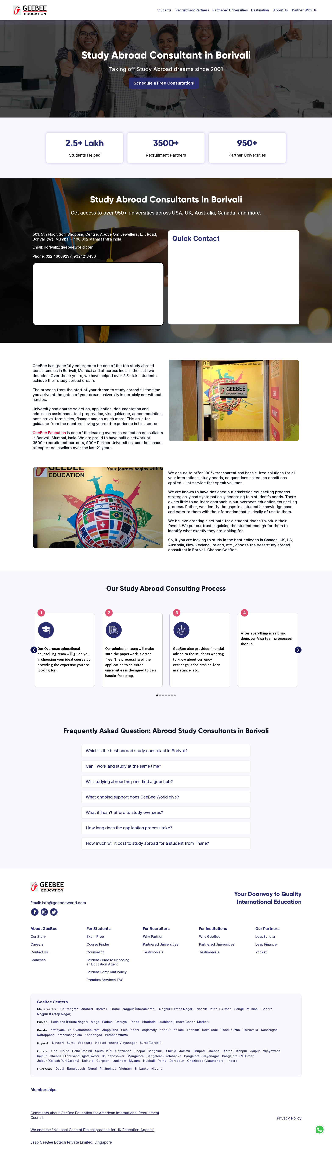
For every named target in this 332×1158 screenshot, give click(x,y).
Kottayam (58, 1029)
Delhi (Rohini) (82, 1051)
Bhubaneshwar (113, 1056)
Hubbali (149, 1060)
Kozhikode (210, 1029)
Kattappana (46, 1035)
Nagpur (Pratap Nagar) (176, 1009)
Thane (115, 1009)
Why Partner (153, 936)
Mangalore (135, 1056)
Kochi (135, 1029)
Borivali (101, 1009)
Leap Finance (266, 944)
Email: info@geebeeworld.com (58, 903)
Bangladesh (76, 1068)
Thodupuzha (230, 1029)
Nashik (201, 1009)
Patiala (107, 1021)
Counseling (96, 952)
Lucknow (119, 1060)
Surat (71, 1042)
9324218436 (84, 256)
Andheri (87, 1009)
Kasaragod (269, 1029)
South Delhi (103, 1051)
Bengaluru (155, 1051)
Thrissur (193, 1029)
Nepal (92, 1068)
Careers (36, 944)
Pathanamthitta (116, 1035)
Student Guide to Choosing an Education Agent (108, 962)
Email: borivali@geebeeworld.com (63, 247)
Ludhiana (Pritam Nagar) (69, 1021)
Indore (232, 1060)
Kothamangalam (70, 1035)
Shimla (171, 1051)
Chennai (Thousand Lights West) (74, 1056)
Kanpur (241, 1051)
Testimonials (153, 952)
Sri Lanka (141, 1068)
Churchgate (69, 1009)
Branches (38, 960)
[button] (164, 10)
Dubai (59, 1068)
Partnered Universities (230, 10)
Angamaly (149, 1029)
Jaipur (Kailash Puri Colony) (58, 1060)
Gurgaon (102, 1060)
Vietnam (125, 1068)
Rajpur (42, 1056)
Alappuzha (110, 1029)
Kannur (165, 1029)
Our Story (38, 936)
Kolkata (87, 1060)
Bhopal (139, 1051)
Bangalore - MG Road (238, 1056)
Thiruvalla (250, 1029)
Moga (95, 1021)
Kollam (179, 1029)
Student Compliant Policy (107, 972)
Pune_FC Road (220, 1009)
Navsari (58, 1042)
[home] (30, 10)
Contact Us (39, 952)
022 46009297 (58, 256)
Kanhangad (93, 1035)
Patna (162, 1060)
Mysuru (134, 1060)
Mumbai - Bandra (260, 1009)
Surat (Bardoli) (150, 1042)
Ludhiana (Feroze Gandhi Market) (184, 1021)
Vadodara (85, 1042)
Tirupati (199, 1051)
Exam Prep (95, 936)
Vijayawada (272, 1051)
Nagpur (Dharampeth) (139, 1009)
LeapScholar (265, 936)
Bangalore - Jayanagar (201, 1056)
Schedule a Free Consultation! (164, 83)
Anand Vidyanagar (123, 1042)
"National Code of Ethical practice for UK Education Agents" (102, 1130)
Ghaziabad (123, 1051)
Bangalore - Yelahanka (164, 1056)
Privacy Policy (289, 1118)
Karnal (228, 1051)
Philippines (108, 1068)
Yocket (261, 952)
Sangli (239, 1009)
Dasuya (121, 1021)
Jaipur (255, 1051)
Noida (64, 1051)
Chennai (214, 1051)
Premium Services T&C (105, 980)
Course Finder (98, 944)
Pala (124, 1029)
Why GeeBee (209, 936)
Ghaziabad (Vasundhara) (206, 1060)
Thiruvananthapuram (83, 1029)
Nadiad (100, 1042)
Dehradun (176, 1060)
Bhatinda (149, 1021)
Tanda (134, 1021)
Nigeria (156, 1068)
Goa (54, 1051)
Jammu (184, 1051)
